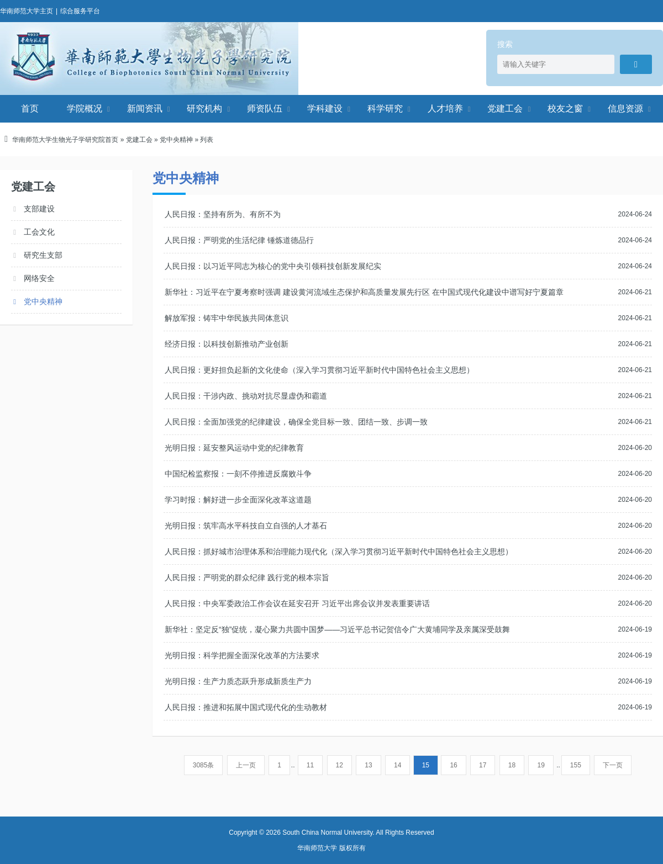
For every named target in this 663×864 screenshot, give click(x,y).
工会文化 (39, 231)
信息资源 (625, 108)
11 (310, 765)
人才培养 (445, 108)
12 (339, 765)
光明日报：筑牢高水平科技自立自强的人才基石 (246, 525)
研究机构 (204, 108)
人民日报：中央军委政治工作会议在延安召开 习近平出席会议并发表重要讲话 (297, 603)
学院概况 (84, 108)
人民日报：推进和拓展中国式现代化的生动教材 (246, 707)
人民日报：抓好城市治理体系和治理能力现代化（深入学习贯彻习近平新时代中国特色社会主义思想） (339, 551)
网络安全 (39, 278)
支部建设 (39, 208)
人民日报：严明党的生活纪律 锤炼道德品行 (239, 240)
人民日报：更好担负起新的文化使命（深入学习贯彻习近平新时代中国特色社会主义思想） (319, 369)
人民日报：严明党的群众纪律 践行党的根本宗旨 (247, 577)
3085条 (203, 765)
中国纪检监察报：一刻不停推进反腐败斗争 (238, 473)
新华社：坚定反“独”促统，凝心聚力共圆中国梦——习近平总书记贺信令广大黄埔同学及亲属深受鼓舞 (337, 629)
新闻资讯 (144, 108)
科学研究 (385, 108)
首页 (30, 108)
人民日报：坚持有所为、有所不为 (223, 214)
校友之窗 (565, 108)
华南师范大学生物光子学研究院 (149, 58)
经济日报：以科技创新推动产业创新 (226, 344)
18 (511, 765)
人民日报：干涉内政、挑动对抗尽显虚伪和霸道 (246, 395)
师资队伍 (264, 108)
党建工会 (505, 108)
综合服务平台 (80, 11)
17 (482, 765)
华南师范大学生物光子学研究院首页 (65, 140)
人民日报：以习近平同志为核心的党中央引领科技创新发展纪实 (273, 266)
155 (575, 765)
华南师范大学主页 (26, 11)
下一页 (613, 765)
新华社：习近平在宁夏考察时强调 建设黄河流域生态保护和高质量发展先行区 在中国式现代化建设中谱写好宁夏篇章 (364, 292)
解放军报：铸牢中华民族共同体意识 (226, 318)
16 (453, 765)
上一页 (246, 765)
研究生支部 (43, 255)
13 (368, 765)
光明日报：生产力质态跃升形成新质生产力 (238, 681)
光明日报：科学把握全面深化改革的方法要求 (242, 655)
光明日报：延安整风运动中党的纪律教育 (234, 447)
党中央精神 (176, 140)
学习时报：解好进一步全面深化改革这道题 (238, 499)
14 (397, 765)
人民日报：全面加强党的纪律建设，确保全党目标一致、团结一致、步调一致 (296, 421)
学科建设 (325, 108)
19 (540, 765)
